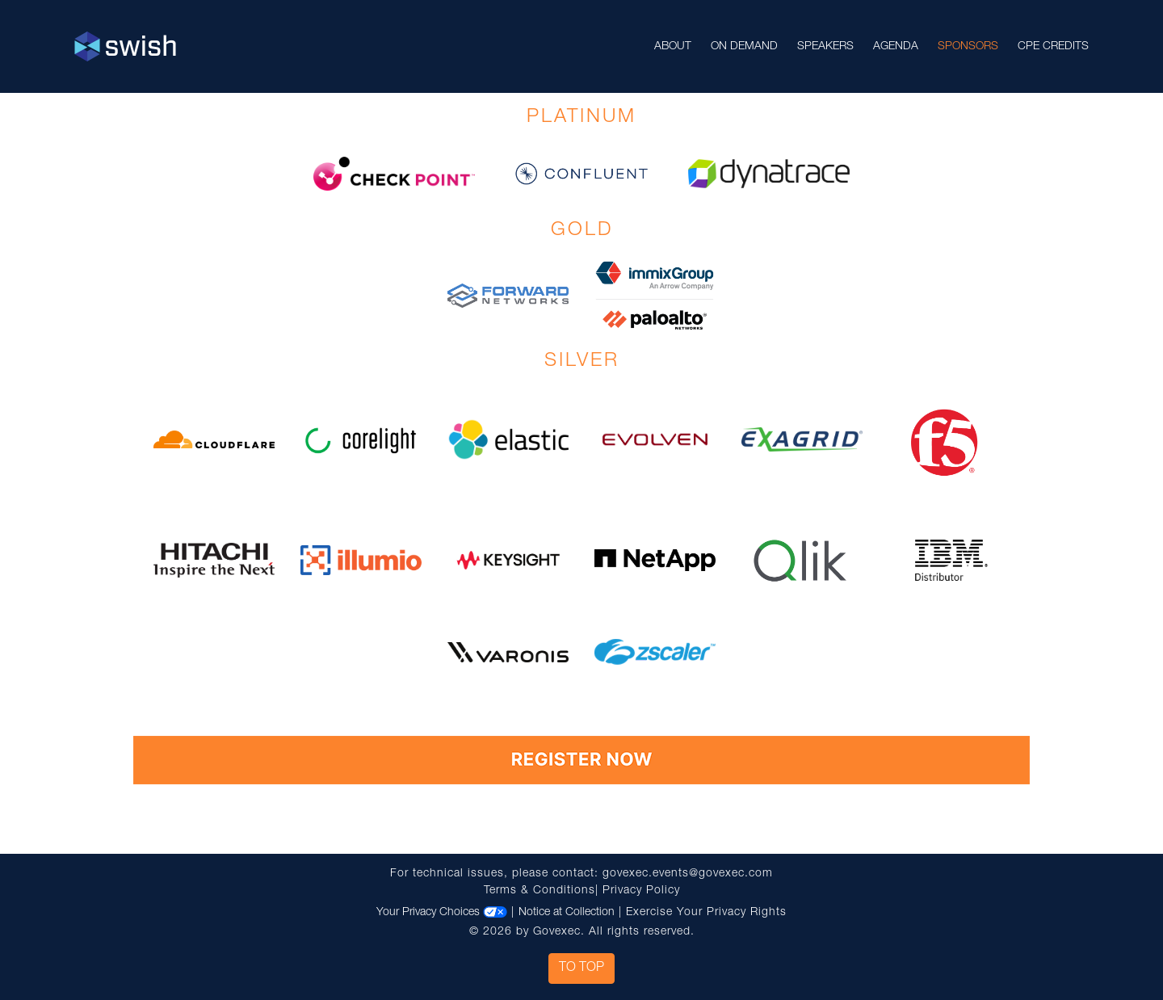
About (672, 47)
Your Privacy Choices (441, 912)
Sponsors (968, 47)
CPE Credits (1053, 47)
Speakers (825, 47)
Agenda (895, 47)
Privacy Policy (641, 891)
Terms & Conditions (539, 891)
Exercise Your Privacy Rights (706, 912)
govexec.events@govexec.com (687, 874)
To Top (581, 968)
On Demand (744, 47)
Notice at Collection (567, 912)
